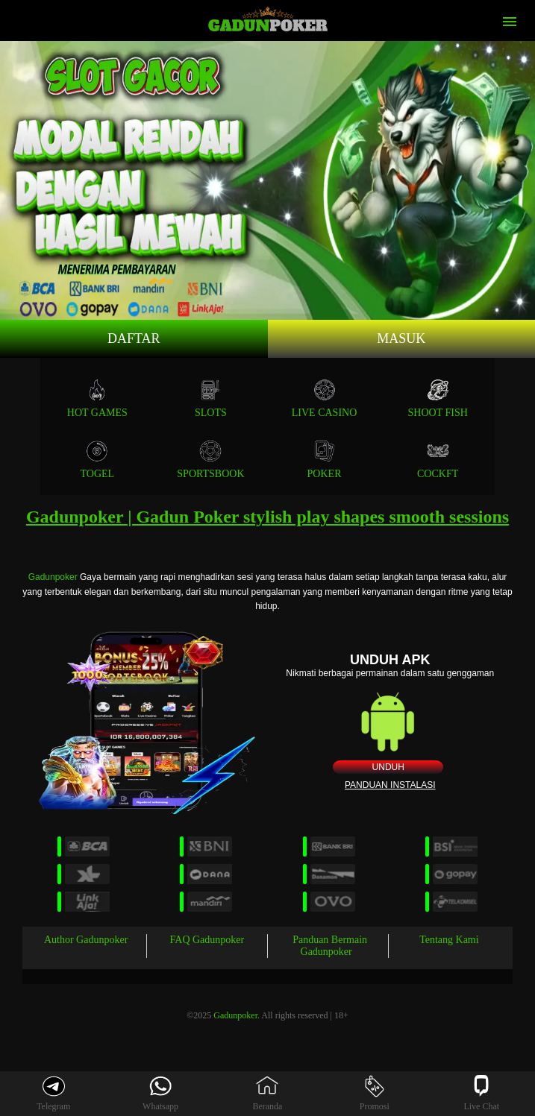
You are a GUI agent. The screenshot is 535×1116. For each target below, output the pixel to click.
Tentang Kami (449, 939)
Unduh (388, 767)
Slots (211, 398)
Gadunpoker (53, 577)
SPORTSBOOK (210, 459)
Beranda (267, 1093)
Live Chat (481, 1093)
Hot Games (97, 398)
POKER (324, 459)
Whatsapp (160, 1093)
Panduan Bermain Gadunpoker (329, 945)
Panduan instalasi (390, 785)
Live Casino (324, 398)
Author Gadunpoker (86, 939)
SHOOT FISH (438, 398)
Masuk (401, 338)
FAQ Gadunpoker (207, 939)
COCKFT (437, 459)
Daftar (133, 338)
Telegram (53, 1093)
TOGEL (97, 459)
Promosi (374, 1093)
